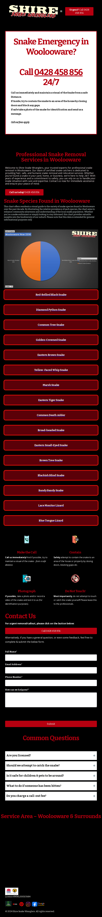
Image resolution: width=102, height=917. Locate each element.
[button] (61, 11)
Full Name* (11, 651)
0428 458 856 (58, 72)
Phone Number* (13, 677)
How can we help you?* (17, 690)
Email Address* (13, 664)
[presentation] (25, 714)
